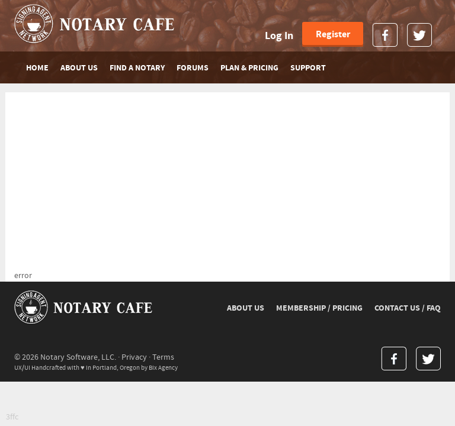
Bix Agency (163, 367)
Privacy (134, 357)
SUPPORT (308, 68)
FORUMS (193, 68)
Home (37, 68)
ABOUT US (79, 68)
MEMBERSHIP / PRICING (319, 308)
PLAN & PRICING (249, 68)
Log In (279, 35)
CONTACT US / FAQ (407, 308)
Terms (163, 357)
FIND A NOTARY (137, 68)
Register (333, 34)
